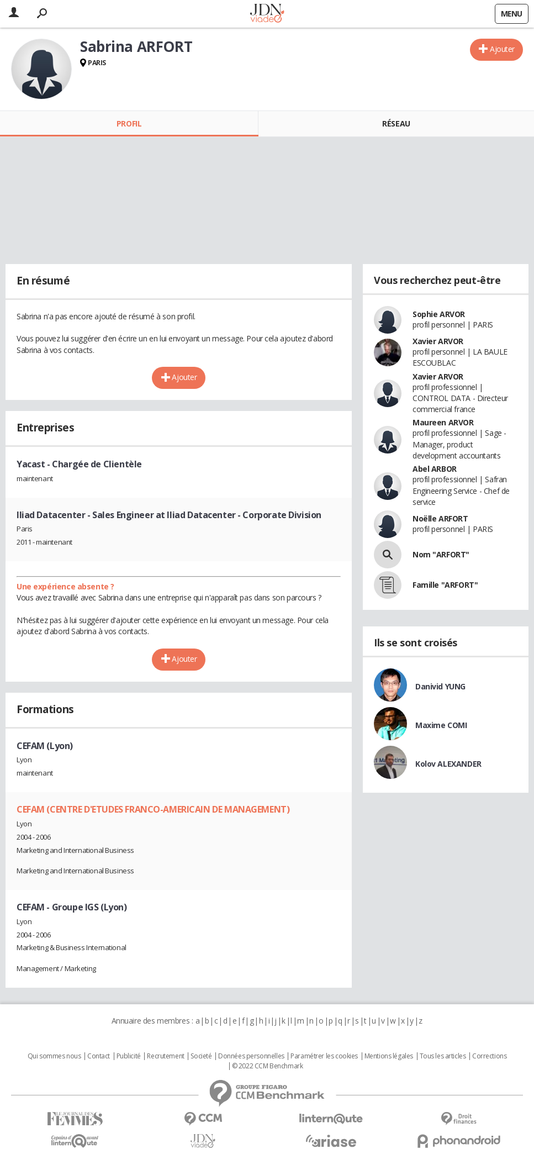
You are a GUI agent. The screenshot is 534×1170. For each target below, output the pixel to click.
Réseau (396, 123)
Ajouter (502, 49)
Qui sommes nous (54, 1056)
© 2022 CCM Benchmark (267, 1066)
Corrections (489, 1056)
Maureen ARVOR (443, 422)
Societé (201, 1056)
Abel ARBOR (435, 468)
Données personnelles (251, 1056)
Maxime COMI (441, 725)
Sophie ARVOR (439, 314)
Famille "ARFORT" (445, 584)
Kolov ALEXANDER (448, 763)
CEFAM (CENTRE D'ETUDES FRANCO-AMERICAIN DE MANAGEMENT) (153, 809)
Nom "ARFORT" (441, 554)
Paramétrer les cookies (324, 1056)
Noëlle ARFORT (440, 518)
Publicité (129, 1056)
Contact (98, 1056)
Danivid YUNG (440, 686)
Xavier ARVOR (438, 341)
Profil (129, 123)
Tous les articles (443, 1056)
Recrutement (165, 1056)
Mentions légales (388, 1056)
